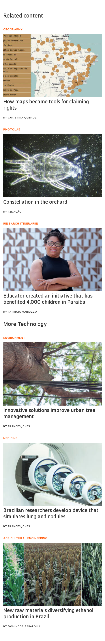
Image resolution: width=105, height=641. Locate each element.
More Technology (25, 324)
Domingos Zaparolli (24, 626)
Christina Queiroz (22, 118)
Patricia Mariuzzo (22, 312)
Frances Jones (19, 426)
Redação (15, 212)
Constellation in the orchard (35, 202)
